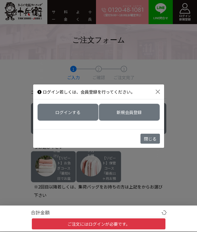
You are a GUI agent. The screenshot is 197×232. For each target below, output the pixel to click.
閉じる (150, 139)
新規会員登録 (129, 111)
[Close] (158, 92)
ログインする (67, 111)
